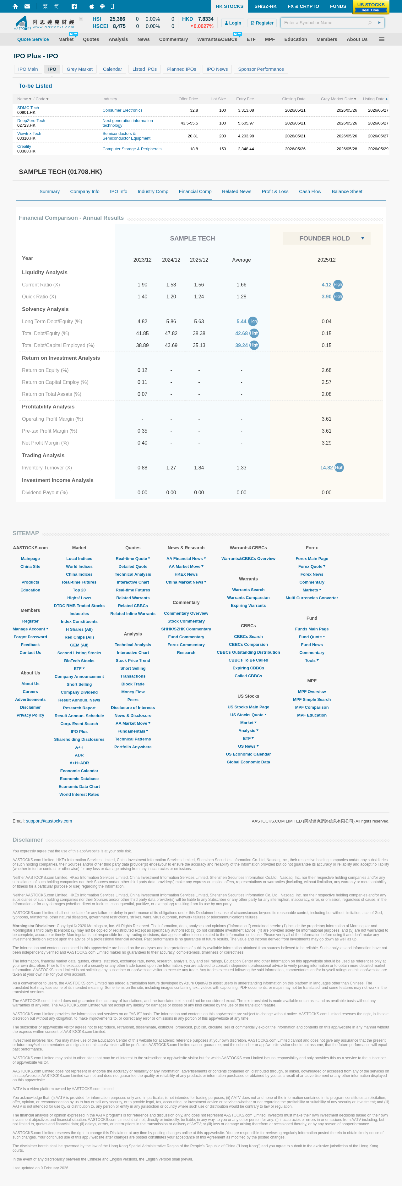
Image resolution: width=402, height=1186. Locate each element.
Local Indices (79, 558)
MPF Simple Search (312, 699)
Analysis (248, 730)
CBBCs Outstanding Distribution (248, 652)
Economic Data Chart (79, 786)
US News (248, 746)
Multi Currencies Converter (312, 598)
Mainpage (30, 558)
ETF (79, 668)
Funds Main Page (312, 629)
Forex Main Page (312, 558)
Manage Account (30, 629)
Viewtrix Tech (29, 133)
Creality (24, 146)
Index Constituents (79, 621)
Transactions (132, 676)
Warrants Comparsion (248, 597)
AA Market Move (133, 723)
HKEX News (186, 574)
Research (186, 652)
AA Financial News (186, 558)
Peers (133, 699)
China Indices (79, 574)
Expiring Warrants (248, 605)
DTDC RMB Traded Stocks (79, 605)
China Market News (186, 582)
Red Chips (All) (79, 637)
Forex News (312, 574)
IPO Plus (79, 731)
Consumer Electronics (123, 110)
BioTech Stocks (79, 660)
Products (30, 582)
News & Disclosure (133, 715)
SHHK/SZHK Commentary (186, 629)
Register (30, 621)
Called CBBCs (248, 675)
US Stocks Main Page (248, 707)
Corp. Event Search (79, 723)
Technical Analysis (133, 574)
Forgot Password (30, 637)
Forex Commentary (186, 644)
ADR (79, 755)
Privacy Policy (30, 715)
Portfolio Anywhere (133, 747)
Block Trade (132, 684)
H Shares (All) (79, 629)
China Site (30, 566)
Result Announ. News (79, 700)
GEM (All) (79, 645)
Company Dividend (79, 692)
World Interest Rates (79, 794)
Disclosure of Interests (133, 707)
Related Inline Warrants (132, 613)
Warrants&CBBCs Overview (248, 558)
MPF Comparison (312, 707)
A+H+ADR (79, 763)
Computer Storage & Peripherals (132, 149)
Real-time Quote (133, 558)
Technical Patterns (133, 739)
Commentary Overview (186, 613)
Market (248, 722)
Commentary (311, 582)
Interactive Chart (133, 582)
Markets (312, 590)
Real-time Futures (79, 582)
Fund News (312, 644)
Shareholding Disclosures (79, 739)
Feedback (30, 644)
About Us (30, 683)
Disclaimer (30, 707)
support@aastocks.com (49, 820)
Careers (30, 691)
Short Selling (79, 684)
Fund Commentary (186, 637)
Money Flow (132, 692)
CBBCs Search (248, 636)
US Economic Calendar (248, 754)
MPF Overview (312, 691)
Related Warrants (132, 598)
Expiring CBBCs (248, 668)
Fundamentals (132, 731)
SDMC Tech (28, 107)
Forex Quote (312, 566)
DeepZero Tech (31, 120)
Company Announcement (79, 676)
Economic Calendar (79, 770)
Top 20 (79, 590)
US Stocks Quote (248, 714)
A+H (79, 747)
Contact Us (30, 652)
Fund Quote (312, 637)
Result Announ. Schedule (79, 715)
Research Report (79, 708)
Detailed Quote (132, 566)
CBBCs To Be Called (248, 660)
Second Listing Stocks (79, 653)
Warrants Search (248, 589)
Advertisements (30, 699)
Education (30, 590)
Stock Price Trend (133, 660)
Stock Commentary (186, 621)
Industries (79, 613)
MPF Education (312, 715)
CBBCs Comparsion (248, 644)
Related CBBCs (133, 605)
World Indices (79, 566)
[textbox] (332, 23)
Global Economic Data (248, 762)
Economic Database (79, 778)
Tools (312, 660)
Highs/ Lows (79, 598)
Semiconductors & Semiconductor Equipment (126, 136)
